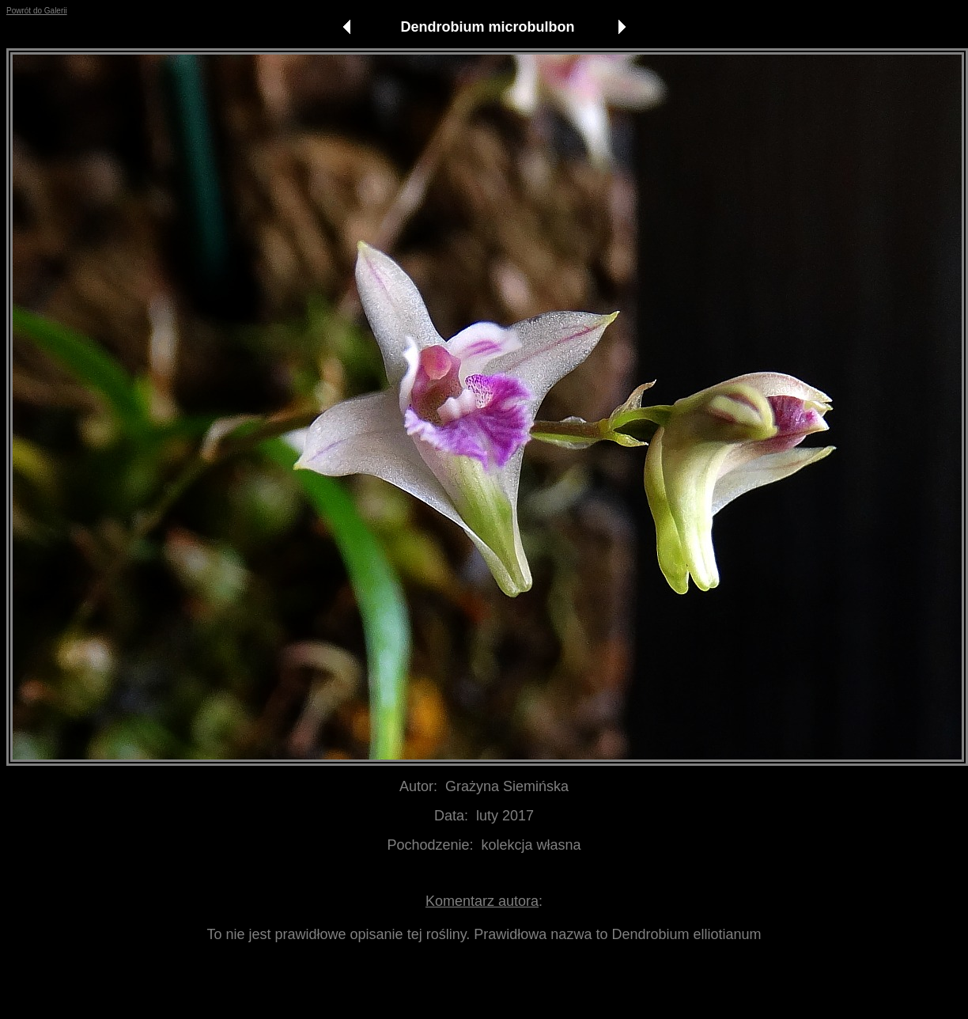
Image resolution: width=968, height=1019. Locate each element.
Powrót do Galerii (36, 10)
